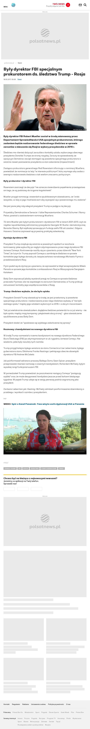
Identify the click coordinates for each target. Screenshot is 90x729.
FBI (20, 468)
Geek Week (65, 712)
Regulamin (16, 704)
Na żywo (42, 718)
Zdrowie (44, 722)
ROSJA (25, 468)
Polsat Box (80, 712)
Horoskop (61, 718)
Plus (72, 712)
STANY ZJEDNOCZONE (48, 468)
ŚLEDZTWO (35, 468)
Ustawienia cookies (38, 704)
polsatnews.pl (9, 63)
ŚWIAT (61, 468)
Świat (20, 63)
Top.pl (58, 722)
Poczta (27, 718)
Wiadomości (29, 712)
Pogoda (44, 712)
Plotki (68, 718)
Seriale (51, 722)
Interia (20, 718)
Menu (6, 7)
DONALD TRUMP (10, 468)
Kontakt (7, 704)
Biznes (26, 722)
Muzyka (48, 725)
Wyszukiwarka (85, 5)
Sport (37, 712)
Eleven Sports (54, 712)
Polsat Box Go (18, 712)
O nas (68, 704)
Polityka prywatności (56, 704)
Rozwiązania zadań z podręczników (30, 725)
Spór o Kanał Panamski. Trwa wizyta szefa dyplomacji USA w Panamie (48, 404)
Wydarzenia (77, 718)
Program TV (51, 718)
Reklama (25, 704)
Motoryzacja (34, 722)
